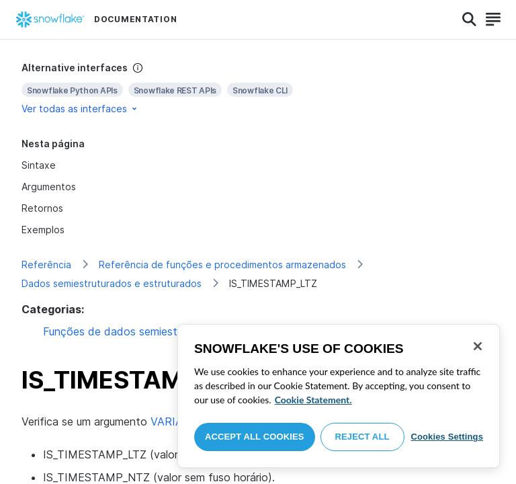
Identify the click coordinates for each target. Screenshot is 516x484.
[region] (338, 396)
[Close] (477, 346)
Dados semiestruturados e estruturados (112, 283)
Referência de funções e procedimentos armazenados (222, 264)
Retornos (42, 208)
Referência (46, 264)
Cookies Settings (447, 437)
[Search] (469, 19)
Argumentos (49, 186)
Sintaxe (39, 165)
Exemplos (43, 229)
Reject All (362, 437)
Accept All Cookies (254, 437)
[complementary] (258, 88)
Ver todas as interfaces (80, 108)
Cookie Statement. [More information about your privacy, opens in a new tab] (313, 399)
